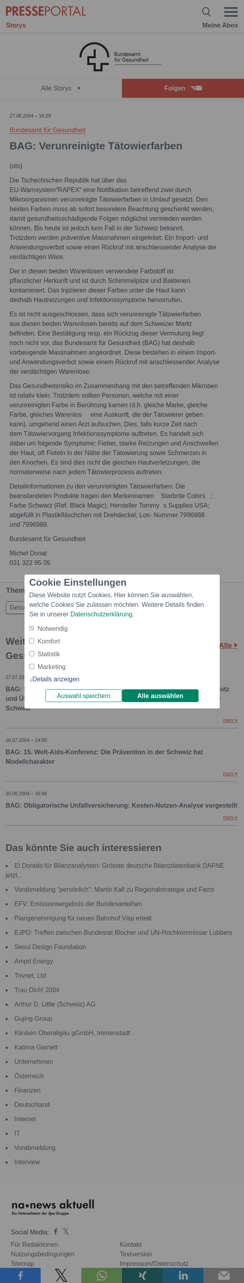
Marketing (51, 666)
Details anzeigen (55, 679)
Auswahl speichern (83, 696)
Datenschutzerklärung (101, 614)
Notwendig (52, 628)
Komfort (48, 641)
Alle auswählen (160, 696)
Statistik (48, 654)
